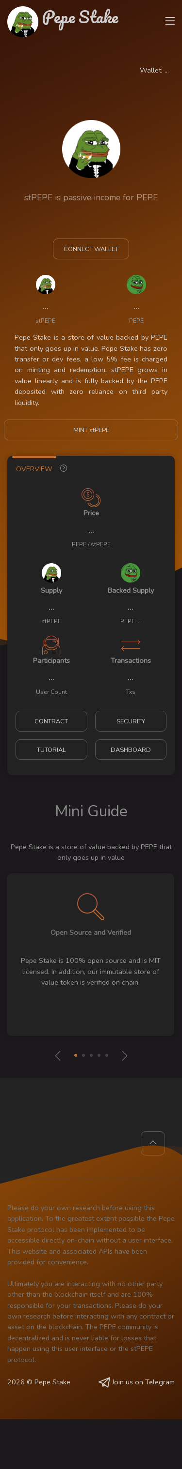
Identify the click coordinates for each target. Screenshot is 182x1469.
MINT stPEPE (91, 430)
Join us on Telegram (137, 1382)
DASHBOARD (131, 750)
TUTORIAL (51, 750)
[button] (75, 1055)
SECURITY (130, 721)
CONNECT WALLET (91, 249)
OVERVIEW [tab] (34, 469)
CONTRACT (51, 721)
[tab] (63, 467)
